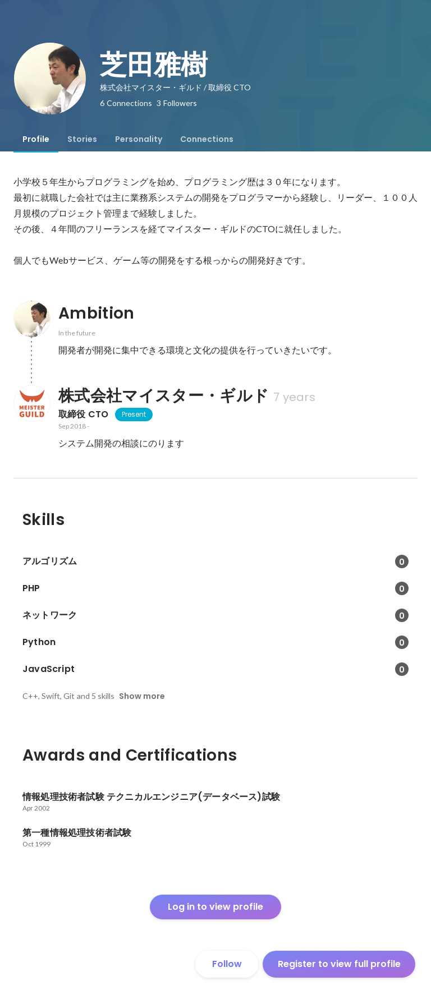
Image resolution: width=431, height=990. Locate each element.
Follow (227, 963)
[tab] (35, 139)
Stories (82, 139)
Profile (35, 139)
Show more (142, 696)
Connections (206, 139)
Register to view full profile (339, 963)
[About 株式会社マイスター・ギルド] (31, 403)
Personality (138, 139)
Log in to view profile (215, 906)
